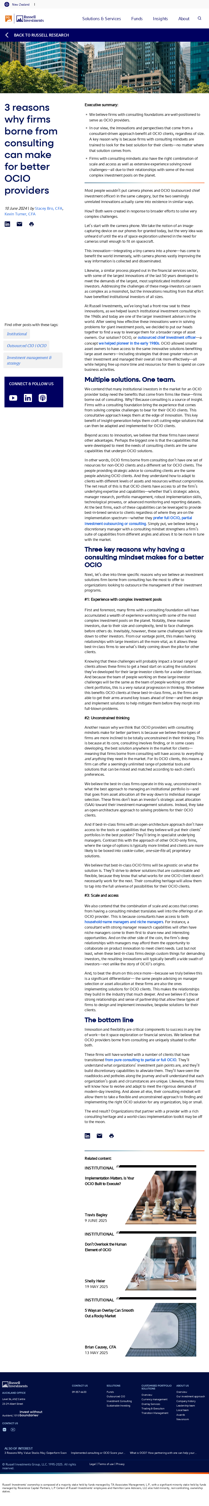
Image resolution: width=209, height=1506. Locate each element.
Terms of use (106, 1464)
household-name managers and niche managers (123, 921)
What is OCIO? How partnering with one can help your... (163, 1452)
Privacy (120, 1464)
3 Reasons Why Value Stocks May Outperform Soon (35, 1452)
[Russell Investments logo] (24, 19)
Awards (180, 1414)
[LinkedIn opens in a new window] (28, 398)
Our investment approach (190, 1396)
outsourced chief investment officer (167, 337)
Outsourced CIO (116, 1396)
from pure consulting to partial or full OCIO (140, 1059)
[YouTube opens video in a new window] (13, 398)
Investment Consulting (119, 1401)
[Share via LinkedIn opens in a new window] (7, 224)
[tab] (19, 4)
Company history (186, 1401)
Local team (182, 1410)
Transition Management (154, 1413)
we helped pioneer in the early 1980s (129, 343)
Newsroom (182, 1419)
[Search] (199, 18)
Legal (92, 1464)
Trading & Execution (152, 1408)
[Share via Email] (19, 224)
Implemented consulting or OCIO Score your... (98, 1452)
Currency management (154, 1399)
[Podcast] (42, 398)
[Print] (31, 224)
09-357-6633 (79, 1392)
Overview (146, 1394)
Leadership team (185, 1405)
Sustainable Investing (118, 1405)
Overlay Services (150, 1404)
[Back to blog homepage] (36, 35)
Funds (110, 1392)
